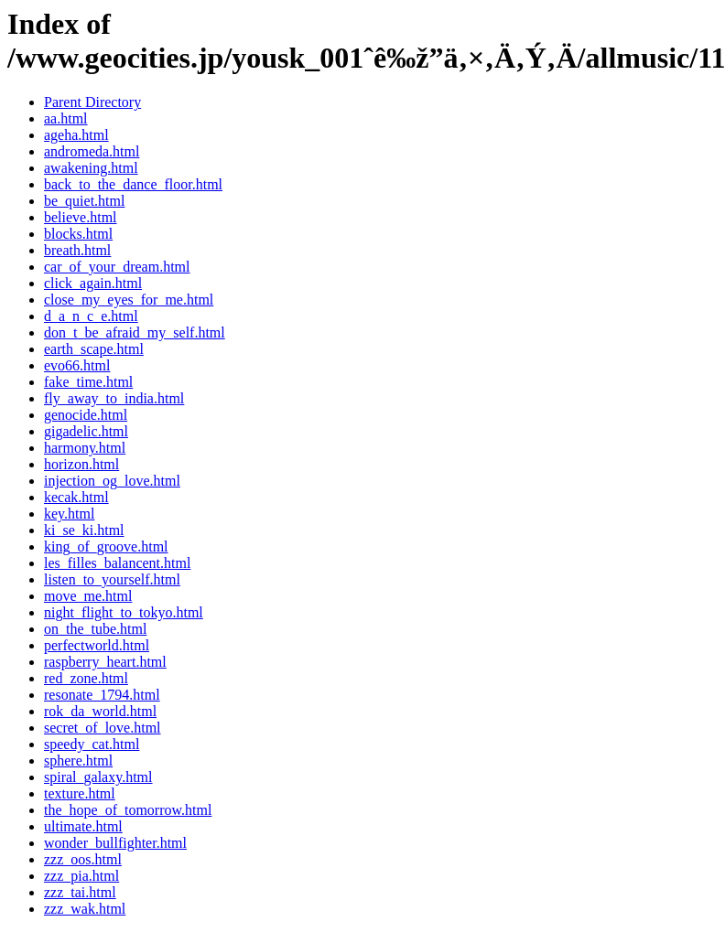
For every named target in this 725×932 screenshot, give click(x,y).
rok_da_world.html (100, 711)
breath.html (77, 250)
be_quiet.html (84, 201)
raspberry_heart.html (105, 662)
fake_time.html (88, 382)
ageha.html (76, 135)
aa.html (66, 118)
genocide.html (85, 415)
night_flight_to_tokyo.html (123, 612)
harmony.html (84, 447)
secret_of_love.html (102, 727)
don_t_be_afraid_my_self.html (134, 332)
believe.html (80, 217)
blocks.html (78, 233)
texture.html (79, 793)
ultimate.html (83, 826)
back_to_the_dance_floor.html (133, 184)
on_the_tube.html (95, 629)
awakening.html (91, 168)
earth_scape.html (94, 349)
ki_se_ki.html (84, 530)
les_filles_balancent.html (117, 563)
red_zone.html (86, 678)
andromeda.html (91, 151)
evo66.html (77, 365)
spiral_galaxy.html (98, 777)
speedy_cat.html (91, 744)
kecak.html (76, 497)
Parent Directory (92, 102)
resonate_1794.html (102, 694)
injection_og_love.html (112, 480)
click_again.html (93, 283)
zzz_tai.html (80, 892)
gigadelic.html (86, 431)
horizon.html (81, 464)
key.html (69, 513)
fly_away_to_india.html (114, 398)
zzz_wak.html (84, 908)
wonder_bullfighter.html (115, 843)
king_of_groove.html (106, 546)
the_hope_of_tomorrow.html (127, 810)
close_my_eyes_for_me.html (128, 299)
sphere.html (78, 760)
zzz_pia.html (81, 876)
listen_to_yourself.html (112, 579)
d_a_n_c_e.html (91, 316)
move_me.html (88, 596)
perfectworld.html (96, 645)
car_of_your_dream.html (117, 266)
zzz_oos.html (83, 859)
